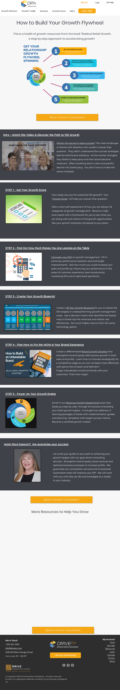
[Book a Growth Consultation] (67, 117)
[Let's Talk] (87, 10)
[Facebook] (68, 665)
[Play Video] (28, 155)
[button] (65, 655)
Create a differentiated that (84, 351)
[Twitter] (72, 665)
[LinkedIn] (63, 665)
